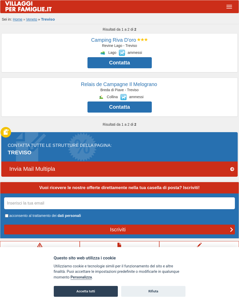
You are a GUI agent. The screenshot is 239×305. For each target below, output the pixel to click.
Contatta (119, 62)
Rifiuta (153, 291)
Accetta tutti (85, 291)
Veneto (31, 19)
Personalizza (81, 277)
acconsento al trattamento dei (42, 216)
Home (17, 19)
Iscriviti (171, 229)
